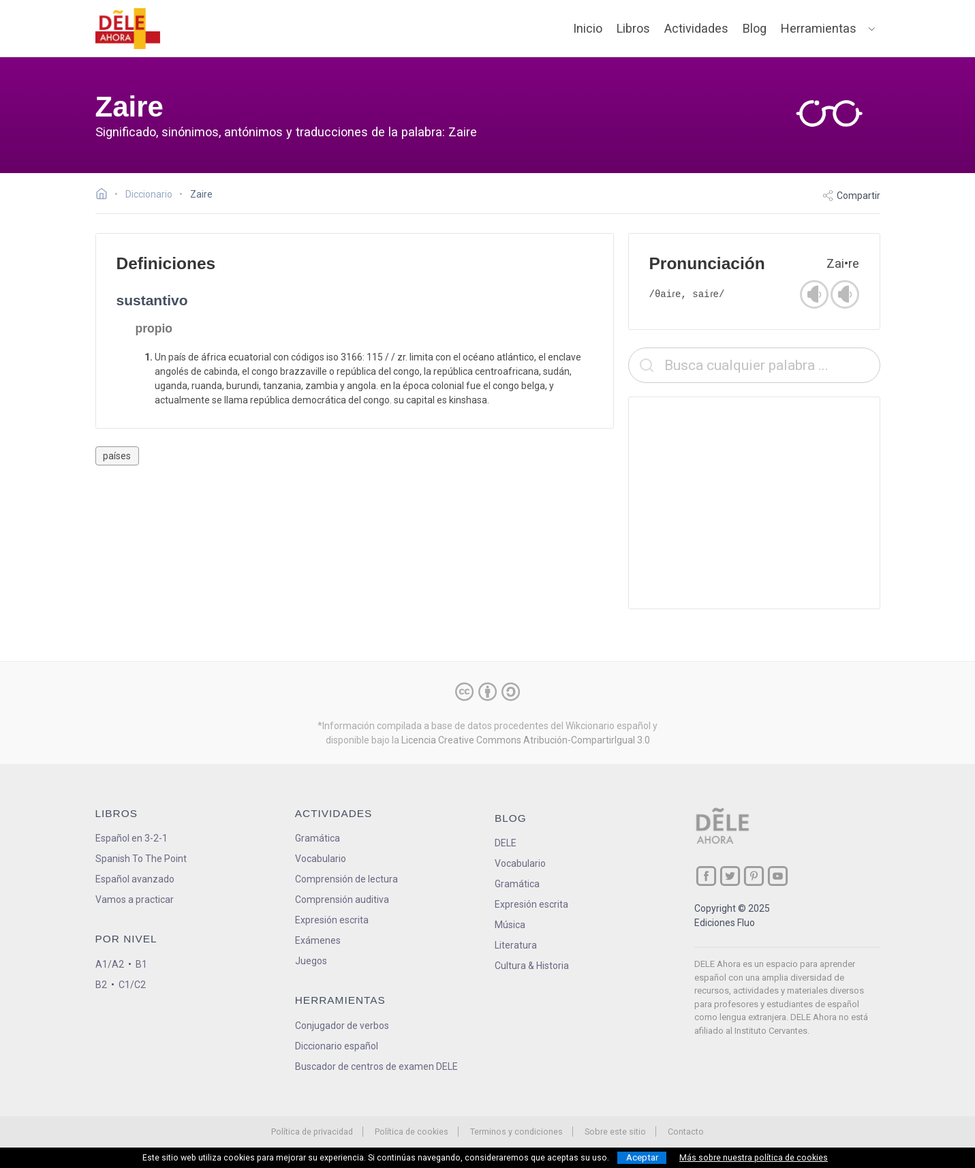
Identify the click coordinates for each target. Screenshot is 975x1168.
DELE (505, 842)
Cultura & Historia (532, 965)
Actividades (696, 28)
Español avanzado (134, 879)
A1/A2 (109, 964)
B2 (101, 984)
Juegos (311, 960)
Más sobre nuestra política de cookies (753, 1158)
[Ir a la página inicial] (105, 195)
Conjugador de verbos (342, 1025)
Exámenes (318, 940)
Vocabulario (320, 858)
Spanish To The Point (141, 858)
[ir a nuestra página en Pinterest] (754, 876)
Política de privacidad (312, 1131)
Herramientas (818, 28)
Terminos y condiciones (516, 1131)
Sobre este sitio (615, 1131)
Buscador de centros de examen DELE (376, 1066)
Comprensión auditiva (342, 899)
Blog (755, 28)
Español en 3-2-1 (131, 838)
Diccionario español (336, 1046)
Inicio (587, 28)
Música (510, 924)
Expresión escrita (332, 920)
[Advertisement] (754, 503)
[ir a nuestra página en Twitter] (730, 876)
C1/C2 (132, 984)
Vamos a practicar (134, 899)
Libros (633, 28)
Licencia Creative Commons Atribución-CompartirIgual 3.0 (525, 740)
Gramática (317, 838)
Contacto (686, 1131)
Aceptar (642, 1157)
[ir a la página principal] (127, 28)
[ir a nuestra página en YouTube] (778, 876)
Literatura (516, 945)
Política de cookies (411, 1131)
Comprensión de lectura (346, 879)
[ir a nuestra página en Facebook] (706, 876)
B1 (141, 964)
